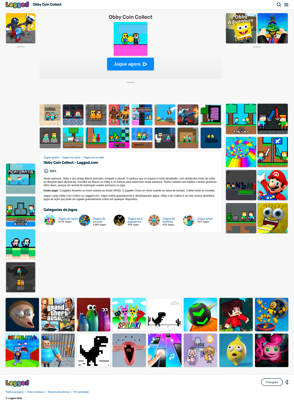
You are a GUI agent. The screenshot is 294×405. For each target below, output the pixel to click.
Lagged (18, 5)
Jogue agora (127, 63)
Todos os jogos (15, 392)
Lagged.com (18, 383)
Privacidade (81, 392)
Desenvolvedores (59, 392)
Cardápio (286, 4)
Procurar (279, 4)
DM (287, 382)
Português (272, 382)
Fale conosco (36, 392)
